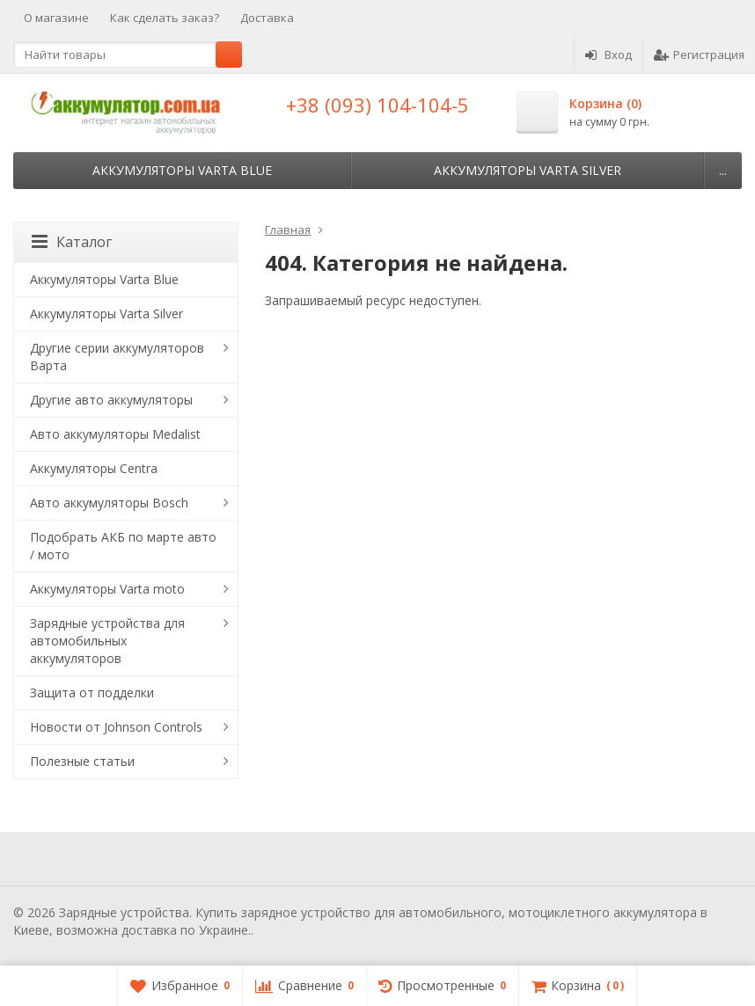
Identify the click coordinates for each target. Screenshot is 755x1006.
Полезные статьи (82, 761)
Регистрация (699, 54)
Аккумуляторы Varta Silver (527, 170)
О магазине (56, 18)
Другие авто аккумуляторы (111, 399)
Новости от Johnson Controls (116, 726)
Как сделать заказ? (164, 18)
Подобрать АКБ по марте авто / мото (123, 546)
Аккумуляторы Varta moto (107, 588)
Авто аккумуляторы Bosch (109, 502)
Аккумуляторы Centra (94, 468)
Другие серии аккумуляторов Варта (117, 356)
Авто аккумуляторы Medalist (115, 434)
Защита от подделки (92, 692)
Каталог (72, 242)
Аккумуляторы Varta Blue (182, 170)
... (723, 170)
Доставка (267, 18)
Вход (608, 54)
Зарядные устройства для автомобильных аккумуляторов (107, 641)
